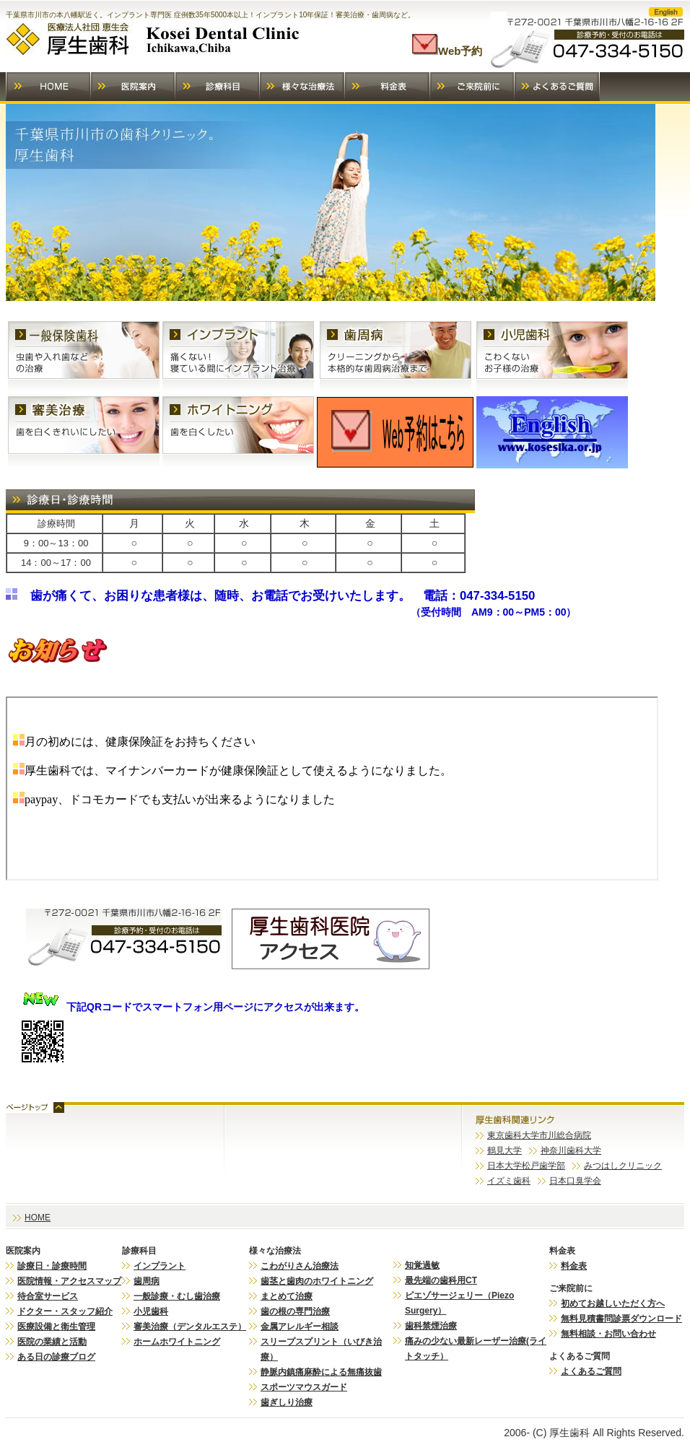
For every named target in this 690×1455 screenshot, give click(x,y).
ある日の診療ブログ (56, 1357)
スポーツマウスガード (304, 1387)
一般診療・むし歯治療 (177, 1296)
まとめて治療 (287, 1296)
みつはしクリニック (623, 1166)
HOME (38, 1217)
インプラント (159, 1266)
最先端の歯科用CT (441, 1280)
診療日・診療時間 (52, 1266)
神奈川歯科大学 (571, 1150)
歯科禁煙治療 (431, 1326)
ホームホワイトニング (177, 1342)
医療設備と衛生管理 (56, 1326)
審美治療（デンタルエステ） (190, 1326)
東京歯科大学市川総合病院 (539, 1135)
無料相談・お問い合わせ (608, 1334)
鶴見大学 (504, 1150)
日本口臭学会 (575, 1181)
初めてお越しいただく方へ (613, 1303)
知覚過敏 (422, 1265)
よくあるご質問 (591, 1371)
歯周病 (147, 1281)
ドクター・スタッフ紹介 (65, 1311)
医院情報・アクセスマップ (69, 1281)
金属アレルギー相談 (300, 1326)
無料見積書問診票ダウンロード (621, 1319)
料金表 (574, 1266)
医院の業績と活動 (52, 1342)
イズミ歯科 (508, 1181)
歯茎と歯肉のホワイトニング (317, 1281)
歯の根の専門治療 (295, 1311)
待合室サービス (47, 1296)
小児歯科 (151, 1311)
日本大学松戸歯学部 (526, 1166)
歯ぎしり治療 (287, 1402)
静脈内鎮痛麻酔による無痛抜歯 (321, 1372)
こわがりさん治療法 (300, 1266)
